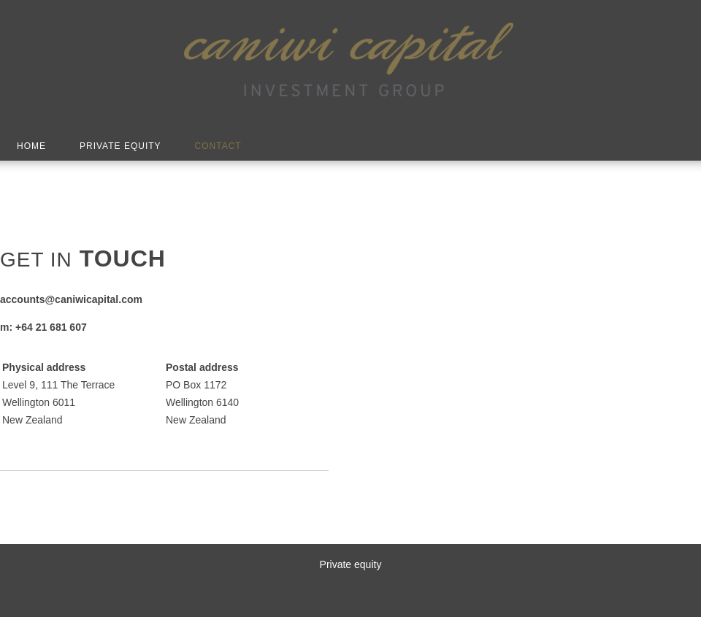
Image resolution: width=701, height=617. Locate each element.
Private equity (351, 564)
